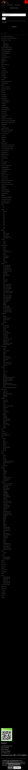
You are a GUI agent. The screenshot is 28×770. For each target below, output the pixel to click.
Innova (4, 521)
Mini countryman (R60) (7, 393)
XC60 (4, 242)
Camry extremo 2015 (7, 501)
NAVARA (5, 417)
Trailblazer (5, 261)
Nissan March (6, 411)
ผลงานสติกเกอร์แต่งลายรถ (6, 746)
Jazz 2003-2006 (6, 306)
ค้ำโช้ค (2, 85)
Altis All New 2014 (7, 485)
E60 (4, 217)
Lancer (4, 352)
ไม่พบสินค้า (4, 22)
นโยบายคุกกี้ (4, 765)
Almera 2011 (5, 400)
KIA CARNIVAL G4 (5, 435)
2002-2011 (5, 392)
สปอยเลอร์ (3, 173)
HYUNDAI (3, 313)
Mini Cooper (3, 389)
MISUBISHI (3, 346)
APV (4, 468)
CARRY (4, 473)
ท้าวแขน (3, 126)
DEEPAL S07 (4, 586)
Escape (4, 328)
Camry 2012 (5, 499)
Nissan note (5, 407)
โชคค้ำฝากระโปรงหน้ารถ (6, 118)
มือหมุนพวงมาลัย (5, 154)
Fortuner (4, 510)
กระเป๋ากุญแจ (4, 77)
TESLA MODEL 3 (7, 558)
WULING (3, 590)
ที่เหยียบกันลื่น (4, 124)
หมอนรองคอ (5, 44)
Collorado (5, 250)
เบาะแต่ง (3, 135)
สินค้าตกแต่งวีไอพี (5, 747)
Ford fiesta (5, 334)
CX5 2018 (5, 371)
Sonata (4, 320)
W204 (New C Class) (7, 237)
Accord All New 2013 (7, 269)
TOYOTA (3, 482)
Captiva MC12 (6, 256)
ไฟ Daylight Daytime (5, 169)
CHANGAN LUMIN (5, 584)
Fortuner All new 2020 (7, 514)
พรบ (4, 41)
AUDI (2, 204)
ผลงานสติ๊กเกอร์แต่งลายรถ (7, 36)
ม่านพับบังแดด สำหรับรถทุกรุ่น (7, 145)
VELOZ (4, 526)
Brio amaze (5, 279)
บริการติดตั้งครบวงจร (5, 752)
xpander (4, 365)
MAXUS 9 (5, 442)
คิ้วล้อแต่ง (3, 90)
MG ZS (4, 445)
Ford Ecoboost (6, 327)
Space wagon (5, 359)
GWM (2, 575)
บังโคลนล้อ (3, 137)
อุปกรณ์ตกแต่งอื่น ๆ (5, 202)
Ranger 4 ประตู (6, 340)
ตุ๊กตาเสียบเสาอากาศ (5, 182)
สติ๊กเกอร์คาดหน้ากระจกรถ (7, 180)
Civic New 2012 (6, 290)
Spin (4, 260)
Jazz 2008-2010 (6, 307)
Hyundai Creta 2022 (7, 318)
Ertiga (4, 470)
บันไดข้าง (3, 139)
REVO (4, 539)
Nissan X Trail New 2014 (8, 405)
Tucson (4, 322)
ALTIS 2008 (5, 486)
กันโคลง (3, 79)
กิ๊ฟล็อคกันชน (4, 60)
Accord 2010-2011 (6, 268)
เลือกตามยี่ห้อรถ (4, 193)
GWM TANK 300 (6, 577)
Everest (4, 330)
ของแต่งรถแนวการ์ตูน (6, 40)
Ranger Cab (5, 341)
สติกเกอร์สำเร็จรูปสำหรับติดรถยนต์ (8, 38)
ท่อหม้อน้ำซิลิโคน (5, 128)
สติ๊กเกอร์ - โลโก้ (4, 174)
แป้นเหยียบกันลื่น (5, 167)
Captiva (4, 254)
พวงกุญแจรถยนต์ (5, 150)
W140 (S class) (6, 236)
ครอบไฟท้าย (4, 94)
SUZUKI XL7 (6, 480)
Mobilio (4, 304)
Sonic (4, 259)
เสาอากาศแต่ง (4, 178)
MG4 (4, 438)
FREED (4, 303)
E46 (4, 218)
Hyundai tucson (6, 319)
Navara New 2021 (6, 420)
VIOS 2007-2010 (6, 528)
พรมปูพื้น (3, 141)
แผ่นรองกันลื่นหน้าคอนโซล (7, 148)
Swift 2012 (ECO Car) (7, 477)
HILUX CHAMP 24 (7, 534)
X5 (3, 225)
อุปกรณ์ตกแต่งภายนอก (6, 199)
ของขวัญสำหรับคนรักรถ (6, 81)
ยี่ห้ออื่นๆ (3, 195)
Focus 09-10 (5, 337)
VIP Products (4, 55)
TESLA (2, 555)
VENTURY (5, 536)
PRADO (4, 517)
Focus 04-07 (5, 335)
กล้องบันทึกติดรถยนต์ (5, 51)
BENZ (2, 230)
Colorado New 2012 (7, 251)
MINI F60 (5, 396)
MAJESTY (5, 515)
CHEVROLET (4, 245)
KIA (2, 429)
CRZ (4, 294)
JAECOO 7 (3, 592)
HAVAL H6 (5, 580)
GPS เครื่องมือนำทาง (5, 57)
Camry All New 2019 (7, 502)
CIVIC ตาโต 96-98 (7, 287)
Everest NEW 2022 (7, 333)
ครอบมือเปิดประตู (5, 100)
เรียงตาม (4, 12)
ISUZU (2, 453)
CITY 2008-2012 (6, 300)
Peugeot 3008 (4, 569)
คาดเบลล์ (5, 43)
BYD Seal (3, 566)
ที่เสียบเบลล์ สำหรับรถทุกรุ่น (7, 130)
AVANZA (5, 491)
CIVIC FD (5, 281)
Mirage (4, 353)
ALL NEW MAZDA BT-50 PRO (9, 387)
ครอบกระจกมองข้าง (5, 87)
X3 (3, 212)
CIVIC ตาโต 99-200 (7, 288)
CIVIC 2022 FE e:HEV (7, 292)
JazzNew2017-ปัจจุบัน (7, 311)
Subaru (2, 550)
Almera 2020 (5, 401)
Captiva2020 (5, 257)
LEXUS (4, 542)
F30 (4, 228)
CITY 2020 (5, 301)
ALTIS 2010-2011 (6, 488)
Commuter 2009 (6, 505)
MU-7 (4, 456)
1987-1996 (5, 391)
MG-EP (4, 448)
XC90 (4, 241)
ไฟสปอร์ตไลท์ (4, 171)
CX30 (4, 374)
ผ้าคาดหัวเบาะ (4, 156)
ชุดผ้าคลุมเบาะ (6, 46)
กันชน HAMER (4, 72)
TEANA (4, 421)
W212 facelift (5, 234)
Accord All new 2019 (7, 271)
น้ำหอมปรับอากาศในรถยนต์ (7, 146)
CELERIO (5, 471)
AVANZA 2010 (6, 489)
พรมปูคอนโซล (4, 152)
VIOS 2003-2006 (6, 527)
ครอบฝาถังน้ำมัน (4, 102)
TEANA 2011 (6, 423)
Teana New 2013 (6, 424)
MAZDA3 (5, 381)
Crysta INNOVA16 (7, 496)
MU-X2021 (5, 465)
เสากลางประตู (4, 176)
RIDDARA (3, 594)
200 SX (4, 427)
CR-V (4, 282)
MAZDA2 (5, 376)
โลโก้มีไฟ (3, 188)
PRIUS (4, 520)
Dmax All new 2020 (7, 462)
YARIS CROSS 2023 (7, 549)
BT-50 (4, 386)
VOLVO (3, 239)
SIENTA (5, 524)
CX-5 (4, 370)
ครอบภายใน (4, 111)
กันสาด (2, 62)
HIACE (4, 518)
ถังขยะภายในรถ (4, 133)
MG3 (2, 436)
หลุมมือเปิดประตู (4, 189)
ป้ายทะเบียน (4, 163)
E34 (4, 227)
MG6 (4, 441)
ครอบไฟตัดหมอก (5, 107)
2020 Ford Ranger (6, 344)
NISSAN (3, 398)
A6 (3, 207)
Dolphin (3, 568)
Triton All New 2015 (7, 362)
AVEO (4, 247)
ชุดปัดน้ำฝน (3, 116)
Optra (4, 248)
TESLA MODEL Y (7, 557)
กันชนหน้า (3, 75)
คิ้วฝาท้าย (3, 92)
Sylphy (4, 414)
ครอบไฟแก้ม (4, 98)
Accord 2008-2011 (6, 265)
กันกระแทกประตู (4, 64)
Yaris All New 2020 (7, 547)
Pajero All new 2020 (7, 358)
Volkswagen (3, 571)
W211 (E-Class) (6, 233)
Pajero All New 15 (6, 356)
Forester (4, 552)
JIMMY (3, 597)
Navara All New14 (6, 419)
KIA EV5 (3, 431)
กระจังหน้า (3, 68)
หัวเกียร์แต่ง (3, 186)
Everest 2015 (5, 331)
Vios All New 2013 (7, 530)
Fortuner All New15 (7, 512)
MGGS (4, 444)
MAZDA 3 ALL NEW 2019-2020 (9, 384)
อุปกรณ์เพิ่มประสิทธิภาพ (6, 197)
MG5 (4, 440)
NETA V (3, 560)
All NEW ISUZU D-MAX (8, 461)
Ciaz (4, 474)
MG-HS (4, 450)
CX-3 (4, 368)
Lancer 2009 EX (6, 350)
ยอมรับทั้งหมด (17, 767)
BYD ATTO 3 (4, 564)
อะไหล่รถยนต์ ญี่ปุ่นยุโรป (6, 49)
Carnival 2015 (4, 433)
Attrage (4, 348)
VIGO (4, 531)
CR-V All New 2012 (7, 284)
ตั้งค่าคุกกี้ (10, 767)
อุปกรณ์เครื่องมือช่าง (5, 53)
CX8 (4, 373)
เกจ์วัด (2, 66)
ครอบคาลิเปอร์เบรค (5, 109)
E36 (4, 214)
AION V (3, 595)
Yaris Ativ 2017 (6, 546)
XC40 (4, 244)
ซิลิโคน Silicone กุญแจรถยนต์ (7, 122)
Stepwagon (5, 272)
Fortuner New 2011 (7, 511)
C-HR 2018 (5, 504)
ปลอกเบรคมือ (4, 161)
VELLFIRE (5, 537)
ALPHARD (5, 492)
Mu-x (4, 464)
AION (2, 573)
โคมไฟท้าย (3, 105)
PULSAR (5, 416)
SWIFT (4, 476)
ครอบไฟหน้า (4, 96)
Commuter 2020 (6, 507)
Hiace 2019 (5, 508)
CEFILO (5, 410)
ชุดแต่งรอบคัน (4, 115)
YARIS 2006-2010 (6, 543)
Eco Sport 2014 (6, 325)
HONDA (3, 263)
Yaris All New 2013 (7, 544)
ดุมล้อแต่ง (3, 58)
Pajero (4, 355)
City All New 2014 (7, 298)
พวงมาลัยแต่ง (4, 143)
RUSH (4, 540)
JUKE (4, 403)
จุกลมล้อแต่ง (4, 113)
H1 (3, 315)
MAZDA (3, 367)
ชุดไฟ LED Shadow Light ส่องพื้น (8, 120)
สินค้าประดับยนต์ (4, 749)
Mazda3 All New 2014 (7, 383)
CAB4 (4, 455)
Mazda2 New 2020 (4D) (8, 378)
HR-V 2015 (5, 274)
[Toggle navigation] (26, 1)
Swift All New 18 (6, 479)
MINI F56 (5, 395)
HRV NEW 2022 (6, 275)
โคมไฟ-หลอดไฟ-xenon (6, 88)
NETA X (3, 562)
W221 (4, 232)
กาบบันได (3, 70)
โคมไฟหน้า (3, 103)
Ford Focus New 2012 (7, 338)
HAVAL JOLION (6, 581)
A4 (3, 206)
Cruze (4, 253)
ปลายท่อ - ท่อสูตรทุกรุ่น (6, 165)
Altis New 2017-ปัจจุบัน (8, 483)
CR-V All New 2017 (7, 285)
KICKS (4, 413)
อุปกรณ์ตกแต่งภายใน (5, 201)
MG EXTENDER (6, 447)
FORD (2, 324)
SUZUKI (3, 467)
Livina (4, 404)
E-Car (4, 349)
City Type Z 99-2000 (7, 297)
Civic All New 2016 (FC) (8, 291)
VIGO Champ (6, 533)
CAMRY (5, 498)
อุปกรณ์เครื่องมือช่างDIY (6, 47)
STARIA (5, 316)
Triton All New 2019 (7, 363)
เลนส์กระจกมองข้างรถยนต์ (7, 184)
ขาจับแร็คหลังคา (5, 83)
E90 (4, 224)
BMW (2, 209)
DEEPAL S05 (4, 588)
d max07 (5, 459)
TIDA (4, 408)
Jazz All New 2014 (7, 310)
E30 (4, 215)
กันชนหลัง (3, 73)
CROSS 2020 (5, 495)
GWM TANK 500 (6, 578)
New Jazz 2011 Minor (7, 308)
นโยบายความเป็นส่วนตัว (18, 763)
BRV (4, 276)
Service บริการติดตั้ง (5, 191)
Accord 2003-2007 (6, 266)
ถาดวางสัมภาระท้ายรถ (6, 131)
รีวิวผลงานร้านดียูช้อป (6, 751)
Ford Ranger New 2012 (7, 343)
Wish (4, 523)
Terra (4, 426)
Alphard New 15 (6, 494)
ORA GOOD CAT (6, 582)
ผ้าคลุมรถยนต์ (4, 158)
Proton (2, 451)
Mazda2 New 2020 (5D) (8, 380)
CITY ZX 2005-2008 (7, 295)
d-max (4, 458)
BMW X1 (5, 211)
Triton (4, 361)
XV (4, 554)
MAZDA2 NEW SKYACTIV (9, 377)
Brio (4, 278)
